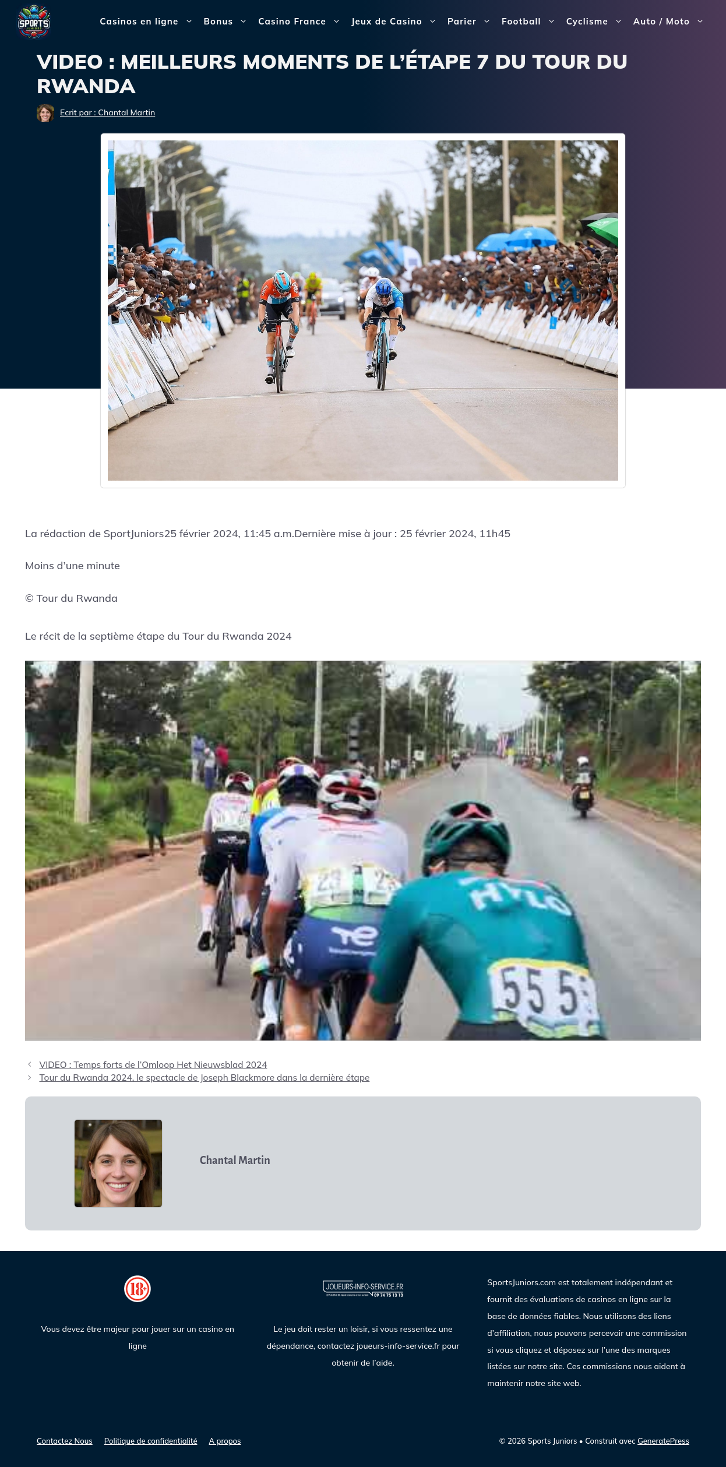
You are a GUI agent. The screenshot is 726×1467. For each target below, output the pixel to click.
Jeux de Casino (396, 21)
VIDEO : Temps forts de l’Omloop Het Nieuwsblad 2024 (153, 1064)
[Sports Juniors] (33, 20)
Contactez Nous (65, 1440)
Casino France (302, 21)
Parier (471, 21)
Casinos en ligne (149, 21)
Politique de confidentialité (151, 1440)
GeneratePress (663, 1440)
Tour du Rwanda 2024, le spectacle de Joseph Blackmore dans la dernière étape (204, 1077)
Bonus (228, 21)
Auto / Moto (671, 21)
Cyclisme (597, 21)
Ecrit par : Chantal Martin (107, 112)
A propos (225, 1440)
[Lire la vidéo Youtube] (363, 851)
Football (531, 21)
